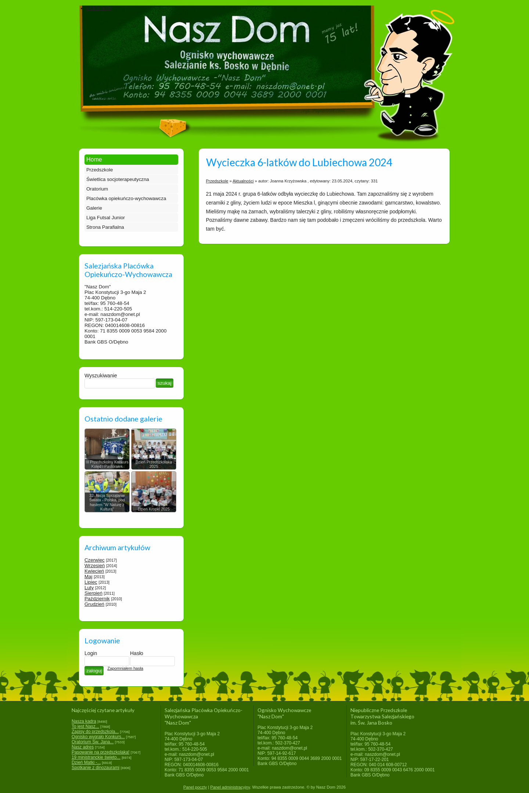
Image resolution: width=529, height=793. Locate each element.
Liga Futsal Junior (105, 217)
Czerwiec (94, 560)
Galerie (94, 208)
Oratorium (97, 189)
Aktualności (243, 181)
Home (94, 159)
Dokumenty (99, 8)
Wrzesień (94, 565)
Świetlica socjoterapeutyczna (117, 179)
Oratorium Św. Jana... (93, 741)
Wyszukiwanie (100, 375)
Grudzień (94, 604)
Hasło (136, 653)
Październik (97, 598)
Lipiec (90, 582)
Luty (89, 587)
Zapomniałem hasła (125, 668)
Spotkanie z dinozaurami (95, 767)
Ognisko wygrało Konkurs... (98, 736)
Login (90, 653)
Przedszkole (99, 170)
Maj (88, 576)
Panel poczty (195, 787)
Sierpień (93, 593)
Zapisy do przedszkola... (95, 731)
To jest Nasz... (85, 726)
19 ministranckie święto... (96, 757)
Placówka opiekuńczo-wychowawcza (126, 198)
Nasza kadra (84, 721)
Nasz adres (83, 747)
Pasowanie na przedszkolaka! (100, 752)
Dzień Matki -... (86, 762)
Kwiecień (94, 571)
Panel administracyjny (230, 787)
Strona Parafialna (105, 227)
